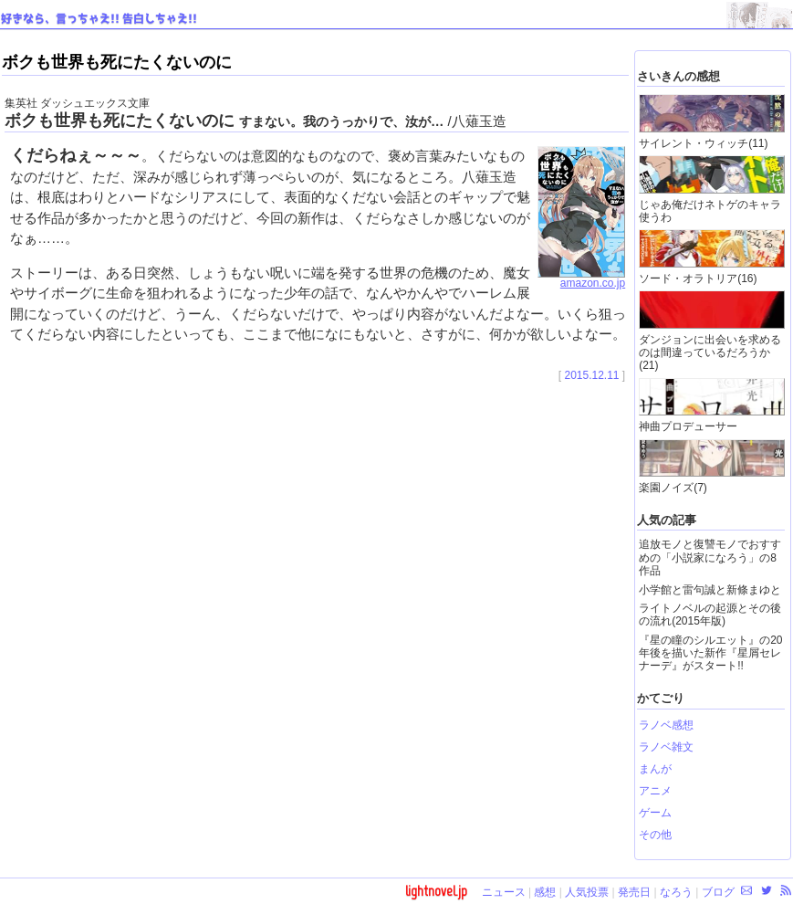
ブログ (718, 892)
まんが (655, 768)
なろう (676, 892)
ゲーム (655, 812)
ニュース (504, 892)
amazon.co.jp (581, 278)
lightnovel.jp (436, 890)
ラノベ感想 (666, 725)
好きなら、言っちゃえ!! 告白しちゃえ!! (99, 19)
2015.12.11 (591, 375)
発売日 (634, 892)
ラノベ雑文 (666, 747)
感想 (545, 892)
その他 (655, 834)
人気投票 (587, 892)
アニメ (655, 790)
